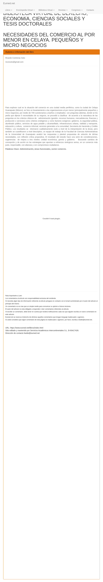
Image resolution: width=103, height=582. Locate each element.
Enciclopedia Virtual (25, 10)
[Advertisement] (51, 87)
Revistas (63, 10)
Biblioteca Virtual (46, 10)
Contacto (90, 10)
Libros (8, 10)
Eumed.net (9, 3)
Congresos (76, 10)
